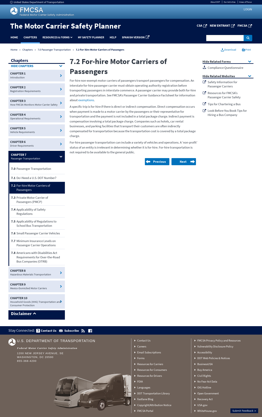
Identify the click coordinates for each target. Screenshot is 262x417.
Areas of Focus (245, 2)
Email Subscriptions (149, 352)
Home (14, 37)
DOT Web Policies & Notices (213, 358)
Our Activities (230, 2)
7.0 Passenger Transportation (54, 49)
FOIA (140, 381)
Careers (141, 346)
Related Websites (222, 76)
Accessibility (204, 352)
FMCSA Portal (145, 411)
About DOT (215, 2)
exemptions (86, 100)
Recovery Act (205, 399)
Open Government (208, 393)
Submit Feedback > (244, 410)
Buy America (204, 370)
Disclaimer (21, 313)
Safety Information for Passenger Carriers (222, 84)
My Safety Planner (91, 37)
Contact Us (143, 340)
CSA (199, 25)
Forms (140, 358)
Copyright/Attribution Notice (154, 405)
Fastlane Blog (145, 399)
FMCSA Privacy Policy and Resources (219, 340)
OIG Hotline (204, 387)
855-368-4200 (27, 361)
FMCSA (242, 25)
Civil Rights (204, 376)
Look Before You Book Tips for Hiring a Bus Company (227, 112)
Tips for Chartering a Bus (224, 104)
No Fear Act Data (207, 381)
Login (248, 9)
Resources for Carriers (150, 364)
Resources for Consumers (152, 370)
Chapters (30, 37)
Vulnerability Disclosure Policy (215, 346)
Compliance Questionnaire (225, 68)
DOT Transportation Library (153, 393)
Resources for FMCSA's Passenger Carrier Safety (224, 95)
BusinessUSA (205, 364)
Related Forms (220, 62)
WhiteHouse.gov (207, 411)
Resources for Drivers (149, 376)
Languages (143, 387)
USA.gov (202, 405)
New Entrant (220, 25)
